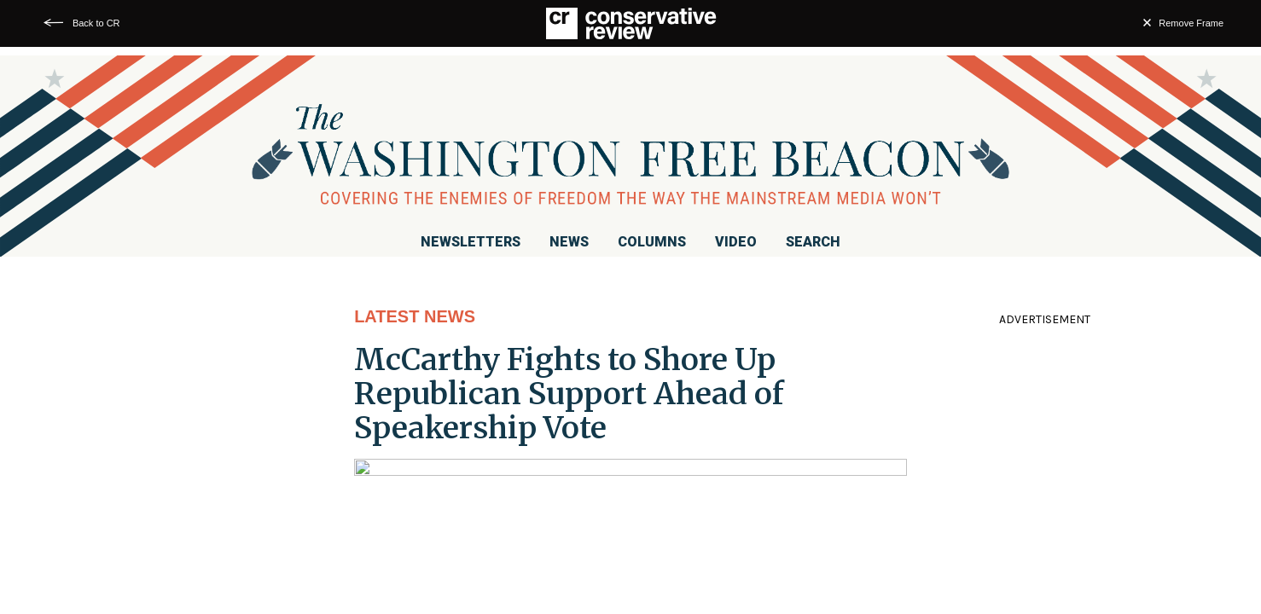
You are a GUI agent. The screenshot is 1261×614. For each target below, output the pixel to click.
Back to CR (96, 23)
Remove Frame (1191, 23)
